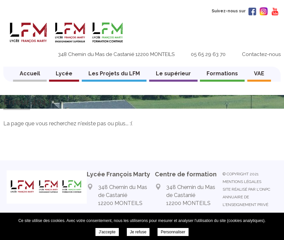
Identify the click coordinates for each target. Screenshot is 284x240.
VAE (259, 73)
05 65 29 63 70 (208, 54)
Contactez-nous (261, 54)
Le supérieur (173, 73)
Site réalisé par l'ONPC (246, 189)
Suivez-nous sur (234, 11)
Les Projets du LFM (114, 73)
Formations (222, 73)
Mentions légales (242, 181)
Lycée (64, 73)
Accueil (30, 73)
